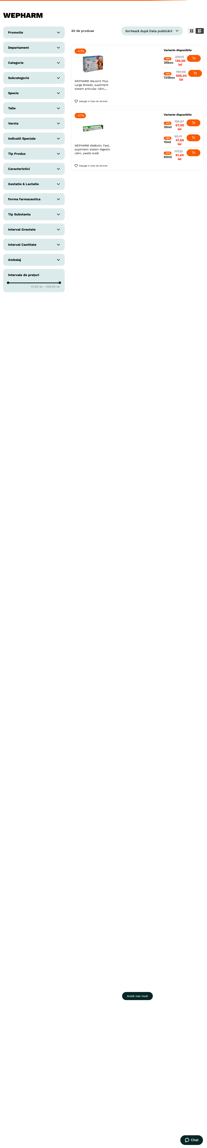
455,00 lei (51, 286)
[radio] (192, 31)
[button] (34, 32)
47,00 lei (37, 286)
